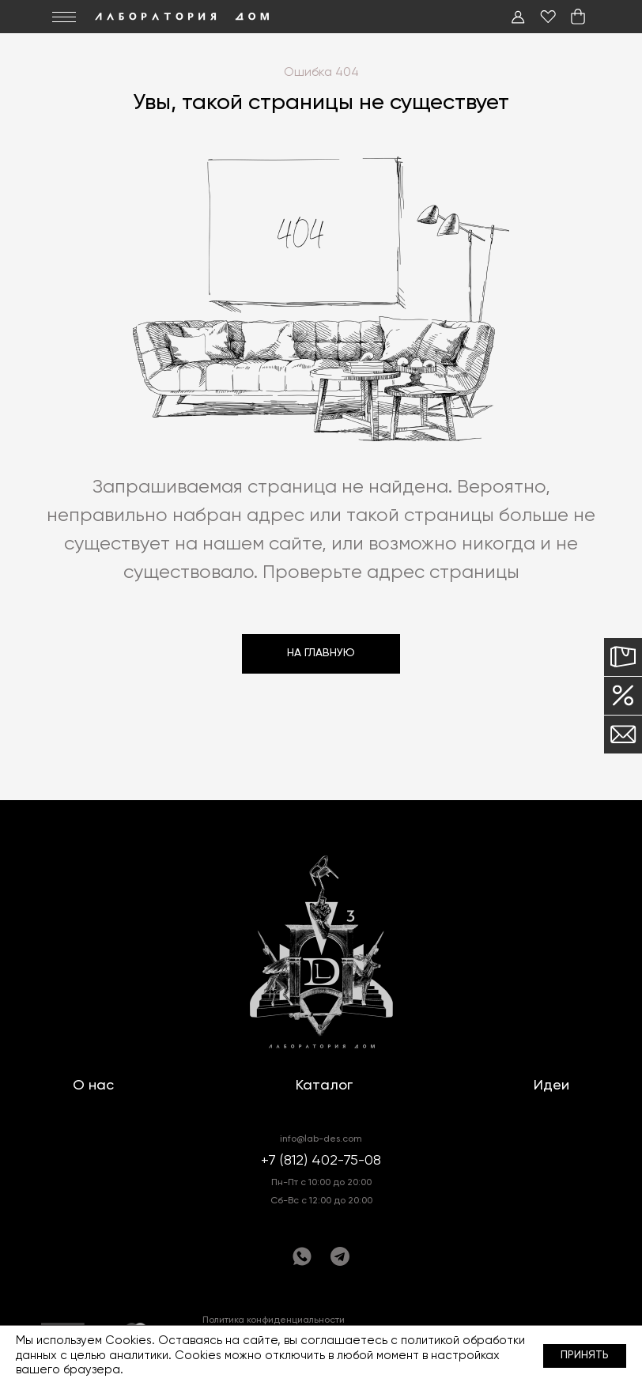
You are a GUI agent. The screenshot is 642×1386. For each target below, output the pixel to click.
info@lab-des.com (321, 1139)
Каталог (324, 1085)
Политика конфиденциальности (273, 1320)
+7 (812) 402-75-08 (321, 1161)
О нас (93, 1085)
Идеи (551, 1085)
